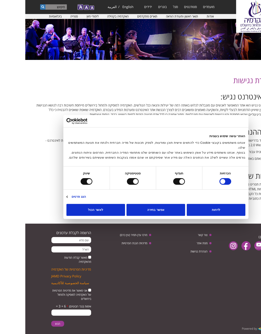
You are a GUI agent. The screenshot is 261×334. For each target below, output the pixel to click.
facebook (220, 245)
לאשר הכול (70, 209)
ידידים (123, 7)
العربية (86, 7)
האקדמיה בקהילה (92, 16)
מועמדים (183, 7)
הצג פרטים (53, 196)
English (102, 7)
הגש (32, 324)
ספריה (49, 16)
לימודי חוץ (67, 16)
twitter (246, 245)
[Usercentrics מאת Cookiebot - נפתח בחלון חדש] (59, 121)
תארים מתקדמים (122, 16)
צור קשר (177, 235)
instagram (208, 245)
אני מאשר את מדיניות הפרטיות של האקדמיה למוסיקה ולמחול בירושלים (46, 294)
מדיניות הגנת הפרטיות (109, 243)
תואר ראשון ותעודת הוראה (157, 16)
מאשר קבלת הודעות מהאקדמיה (52, 260)
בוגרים (137, 7)
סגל (150, 7)
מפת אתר (176, 243)
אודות (184, 16)
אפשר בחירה (130, 209)
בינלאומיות (30, 16)
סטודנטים (165, 7)
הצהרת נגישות (173, 251)
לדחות (191, 209)
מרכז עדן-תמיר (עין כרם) (108, 235)
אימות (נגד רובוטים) (53, 306)
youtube (233, 245)
